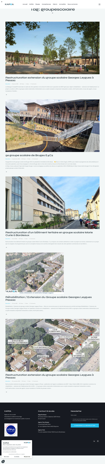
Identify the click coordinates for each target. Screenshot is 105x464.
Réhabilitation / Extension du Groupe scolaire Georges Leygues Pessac (48, 307)
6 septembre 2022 (16, 167)
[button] (3, 461)
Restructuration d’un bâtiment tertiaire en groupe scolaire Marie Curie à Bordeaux (49, 242)
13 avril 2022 (14, 247)
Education (7, 92)
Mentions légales (9, 460)
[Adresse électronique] (85, 423)
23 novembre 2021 (16, 389)
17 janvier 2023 (15, 92)
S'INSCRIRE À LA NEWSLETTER (84, 434)
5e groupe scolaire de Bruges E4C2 (29, 164)
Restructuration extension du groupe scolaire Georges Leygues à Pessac (49, 88)
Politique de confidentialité (22, 460)
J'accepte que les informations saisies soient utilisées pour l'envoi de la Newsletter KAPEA (85, 428)
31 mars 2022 (14, 312)
